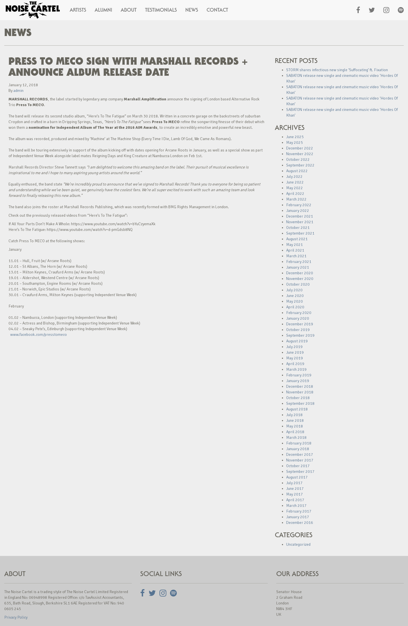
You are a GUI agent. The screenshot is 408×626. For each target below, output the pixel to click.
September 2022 (300, 165)
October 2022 (298, 159)
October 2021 (298, 227)
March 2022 (296, 199)
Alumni (103, 10)
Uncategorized (298, 544)
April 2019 (295, 363)
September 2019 (300, 335)
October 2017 (298, 465)
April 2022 (295, 193)
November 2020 (299, 278)
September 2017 (300, 471)
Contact (217, 10)
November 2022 (299, 153)
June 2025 (295, 136)
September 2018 (300, 403)
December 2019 (299, 324)
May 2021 (294, 244)
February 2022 (298, 205)
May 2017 (294, 494)
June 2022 (295, 182)
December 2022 (299, 148)
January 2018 (297, 448)
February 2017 (298, 511)
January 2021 (297, 267)
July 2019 (294, 346)
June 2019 (295, 352)
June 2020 (295, 295)
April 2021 (295, 250)
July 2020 (294, 290)
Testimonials (161, 10)
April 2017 (295, 500)
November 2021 (299, 222)
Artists (78, 10)
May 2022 (294, 188)
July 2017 (294, 482)
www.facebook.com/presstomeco (38, 334)
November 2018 (299, 392)
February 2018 (298, 443)
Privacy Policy (15, 617)
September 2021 (300, 233)
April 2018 (295, 431)
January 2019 (297, 380)
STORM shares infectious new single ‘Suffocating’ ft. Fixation (337, 70)
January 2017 (297, 517)
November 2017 (299, 460)
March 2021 (296, 256)
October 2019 (298, 329)
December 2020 (299, 273)
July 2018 (294, 414)
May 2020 (294, 301)
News (191, 10)
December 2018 (299, 386)
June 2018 (295, 420)
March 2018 (296, 437)
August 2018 (297, 409)
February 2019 (298, 375)
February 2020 (298, 312)
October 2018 (298, 397)
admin (18, 90)
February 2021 (298, 261)
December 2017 (299, 454)
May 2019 (294, 358)
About (129, 10)
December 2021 (299, 216)
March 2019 (296, 369)
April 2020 (295, 307)
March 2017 (296, 505)
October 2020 (298, 284)
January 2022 (297, 210)
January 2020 (297, 318)
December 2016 (299, 522)
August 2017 (297, 477)
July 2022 (294, 176)
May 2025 (294, 142)
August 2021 (297, 239)
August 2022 (297, 170)
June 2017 (295, 488)
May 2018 (294, 426)
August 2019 (297, 341)
